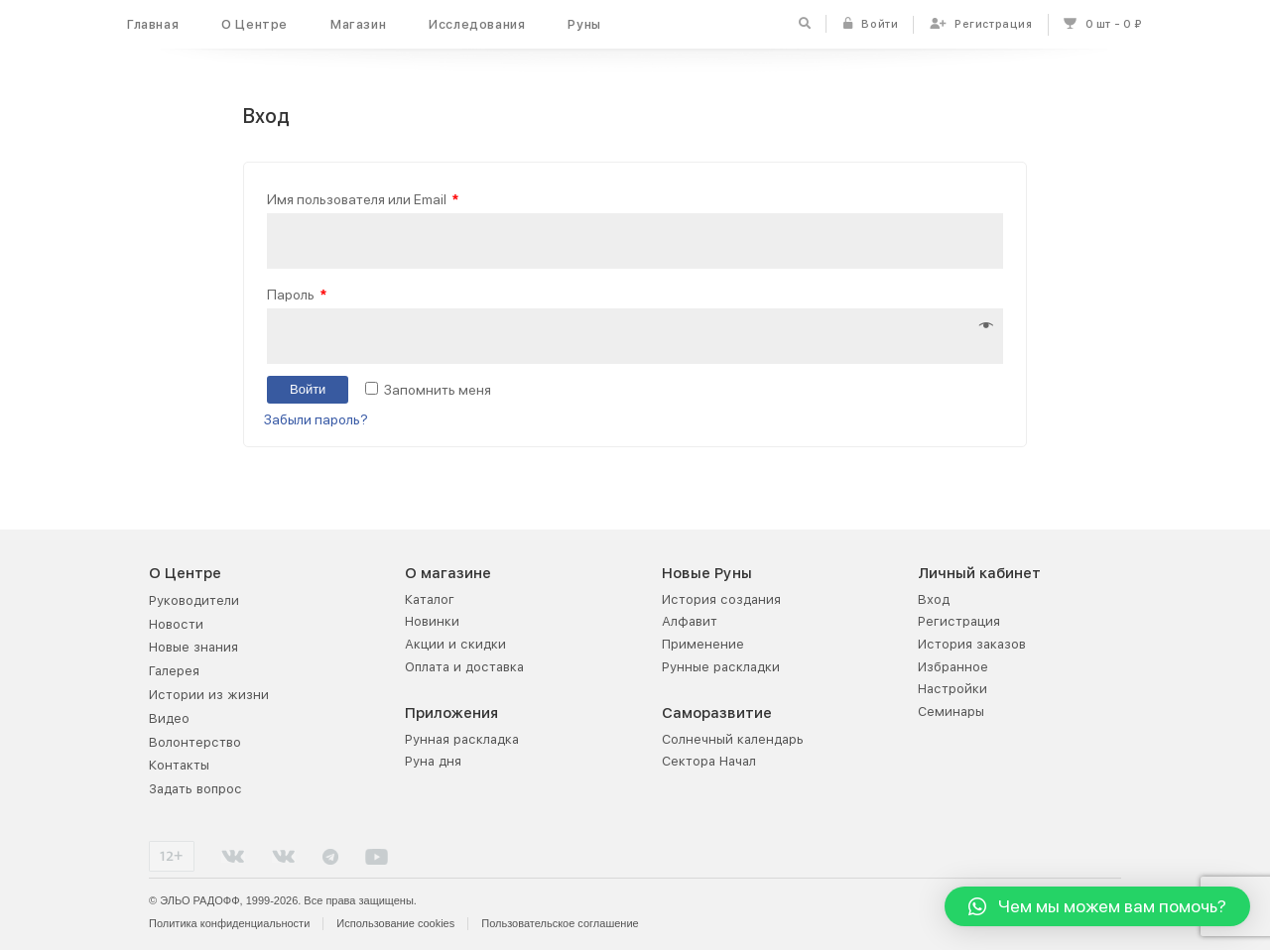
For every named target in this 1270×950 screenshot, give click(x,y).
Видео (169, 718)
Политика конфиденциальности (229, 923)
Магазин (358, 24)
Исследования (477, 24)
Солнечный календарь (733, 739)
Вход (934, 599)
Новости (176, 624)
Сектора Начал (709, 761)
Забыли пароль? (316, 419)
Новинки (432, 621)
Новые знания (193, 647)
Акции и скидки (455, 644)
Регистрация (959, 621)
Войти (307, 390)
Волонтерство (195, 742)
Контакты (179, 765)
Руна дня (433, 761)
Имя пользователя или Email (362, 198)
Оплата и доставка (464, 666)
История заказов (972, 644)
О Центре (254, 24)
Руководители (194, 600)
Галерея (174, 670)
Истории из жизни (209, 694)
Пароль (296, 294)
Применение (703, 644)
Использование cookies (395, 923)
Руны (584, 24)
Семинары (951, 711)
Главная (153, 24)
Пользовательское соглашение (559, 923)
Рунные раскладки (721, 666)
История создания (721, 599)
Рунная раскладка (462, 739)
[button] (1097, 906)
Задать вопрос (195, 788)
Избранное (953, 666)
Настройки (952, 688)
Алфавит (689, 621)
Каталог (429, 599)
